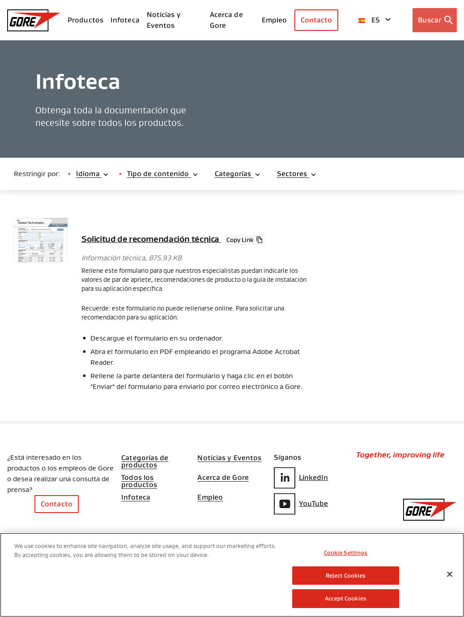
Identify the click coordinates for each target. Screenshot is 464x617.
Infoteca (135, 497)
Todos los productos (139, 476)
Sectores (297, 173)
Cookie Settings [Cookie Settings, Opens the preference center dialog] (346, 552)
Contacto (316, 20)
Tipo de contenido (163, 173)
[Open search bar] (435, 20)
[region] (232, 575)
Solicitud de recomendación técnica (154, 238)
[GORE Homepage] (33, 20)
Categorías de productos (144, 456)
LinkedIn (301, 477)
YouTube (301, 503)
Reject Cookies (346, 575)
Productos (85, 20)
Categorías (238, 173)
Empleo (210, 500)
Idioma (92, 173)
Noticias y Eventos (164, 20)
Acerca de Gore (226, 20)
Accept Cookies (345, 598)
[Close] (450, 574)
